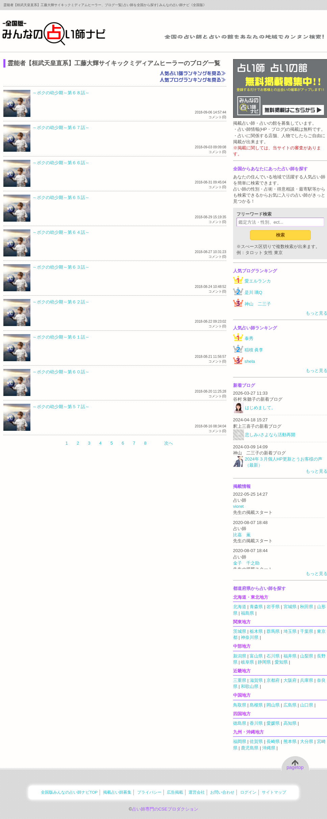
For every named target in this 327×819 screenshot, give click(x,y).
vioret (238, 506)
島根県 (256, 705)
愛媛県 (273, 723)
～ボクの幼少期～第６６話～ (61, 162)
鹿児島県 (249, 747)
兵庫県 (306, 680)
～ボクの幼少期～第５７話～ (61, 406)
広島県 (290, 705)
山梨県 (306, 656)
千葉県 (306, 631)
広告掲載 (175, 792)
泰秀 (249, 338)
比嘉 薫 (242, 534)
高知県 (290, 723)
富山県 (256, 656)
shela (250, 361)
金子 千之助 (246, 563)
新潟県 (239, 656)
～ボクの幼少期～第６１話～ (61, 337)
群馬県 (273, 631)
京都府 (273, 680)
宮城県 (290, 606)
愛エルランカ (258, 280)
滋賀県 (256, 680)
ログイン (248, 792)
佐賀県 (256, 741)
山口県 (306, 705)
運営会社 (196, 792)
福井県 (290, 656)
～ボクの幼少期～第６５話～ (61, 197)
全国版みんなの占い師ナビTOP (69, 792)
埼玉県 (290, 631)
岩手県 (273, 606)
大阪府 (290, 680)
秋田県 (306, 606)
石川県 (273, 656)
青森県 (256, 606)
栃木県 (256, 631)
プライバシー (149, 792)
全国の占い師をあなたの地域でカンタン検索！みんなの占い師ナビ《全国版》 (54, 33)
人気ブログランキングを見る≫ (192, 79)
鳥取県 (239, 705)
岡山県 (273, 705)
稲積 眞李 (254, 349)
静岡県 (264, 662)
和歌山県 (249, 686)
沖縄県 (268, 747)
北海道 (239, 606)
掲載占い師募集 (117, 792)
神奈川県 (249, 637)
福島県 (247, 613)
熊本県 (290, 741)
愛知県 (281, 662)
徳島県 (239, 723)
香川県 (256, 723)
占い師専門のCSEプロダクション (165, 809)
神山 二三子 (258, 303)
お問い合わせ (222, 792)
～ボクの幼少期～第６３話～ (61, 267)
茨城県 (239, 631)
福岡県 (239, 741)
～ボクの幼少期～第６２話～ (61, 301)
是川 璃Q (253, 292)
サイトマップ (274, 792)
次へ (168, 443)
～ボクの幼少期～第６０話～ (61, 371)
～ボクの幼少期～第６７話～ (61, 127)
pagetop (295, 767)
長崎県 (273, 741)
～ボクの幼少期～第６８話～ (61, 92)
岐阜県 (247, 662)
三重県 (239, 680)
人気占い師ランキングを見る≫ (192, 72)
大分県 (306, 741)
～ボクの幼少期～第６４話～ (61, 232)
